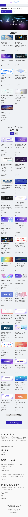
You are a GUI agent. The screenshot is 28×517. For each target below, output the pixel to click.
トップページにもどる (14, 423)
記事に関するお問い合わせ (7, 446)
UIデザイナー (25, 5)
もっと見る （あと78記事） (14, 415)
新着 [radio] (12, 133)
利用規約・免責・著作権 (14, 509)
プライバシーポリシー (14, 511)
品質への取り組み (14, 512)
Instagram (4, 498)
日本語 (3, 452)
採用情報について (6, 479)
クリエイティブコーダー (18, 5)
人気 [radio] (16, 133)
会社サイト (4, 468)
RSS (3, 493)
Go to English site (6, 11)
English (3, 454)
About (3, 444)
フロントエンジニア (10, 5)
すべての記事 (5, 492)
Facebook (4, 500)
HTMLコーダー (3, 5)
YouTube (4, 496)
